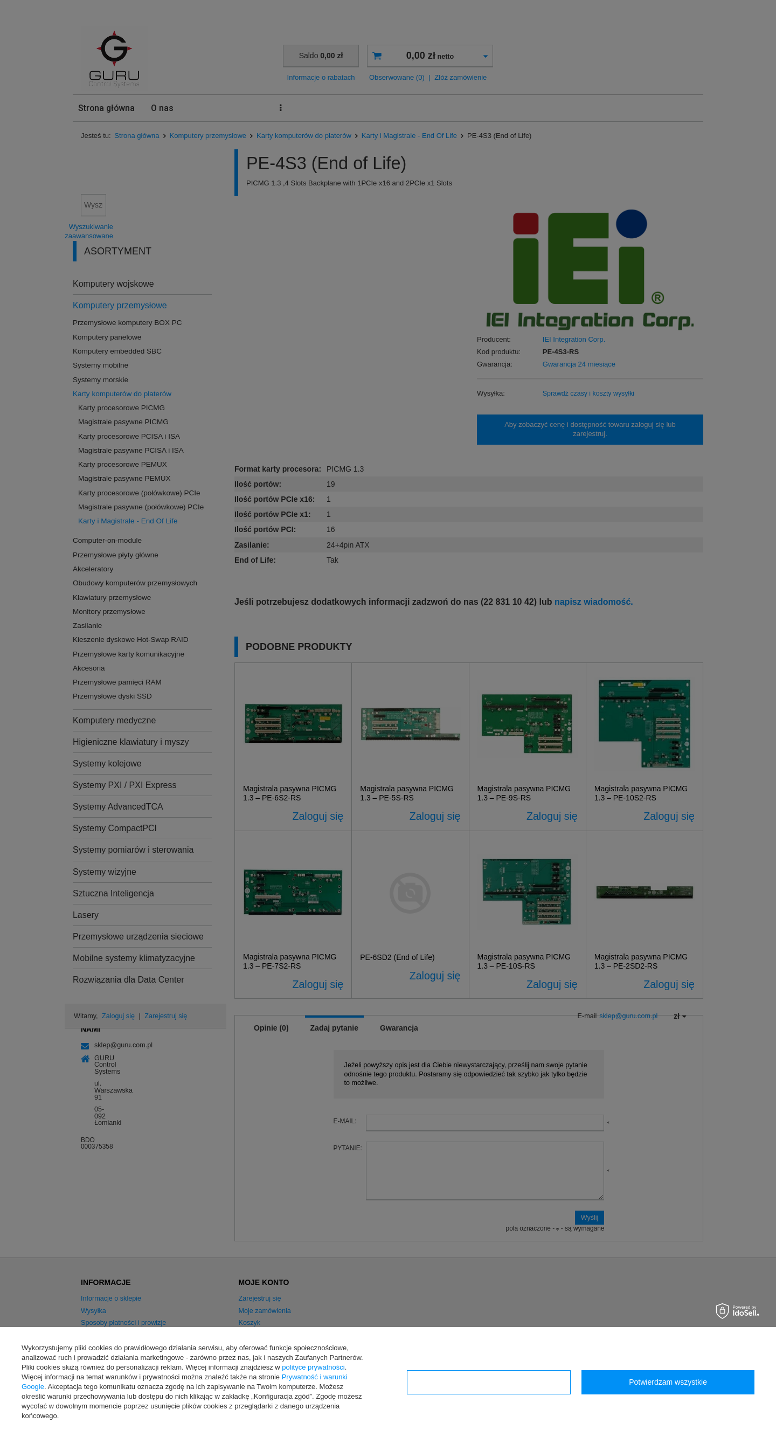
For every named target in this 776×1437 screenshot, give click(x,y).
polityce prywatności (313, 1367)
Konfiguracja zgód (489, 1382)
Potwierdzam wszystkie (668, 1382)
